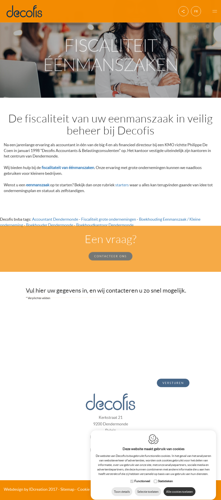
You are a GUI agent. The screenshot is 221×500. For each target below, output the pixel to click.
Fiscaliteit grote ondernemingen (108, 219)
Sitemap (67, 489)
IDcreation (26, 489)
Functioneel (142, 476)
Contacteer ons (110, 251)
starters (122, 184)
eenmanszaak (37, 184)
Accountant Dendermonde (55, 219)
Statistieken (165, 476)
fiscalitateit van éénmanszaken (68, 167)
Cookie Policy (89, 489)
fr (196, 10)
